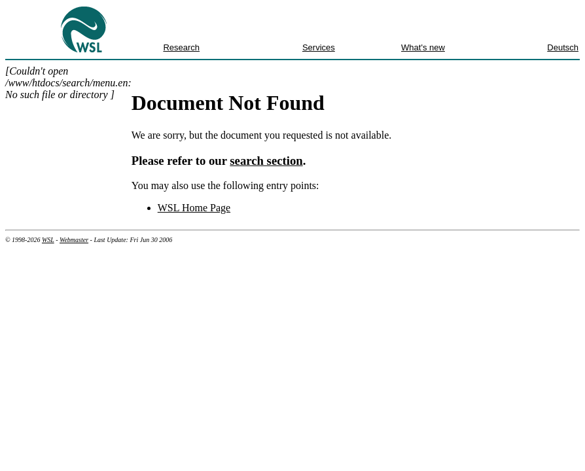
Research (181, 47)
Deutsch (562, 47)
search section (266, 160)
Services (318, 47)
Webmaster (74, 239)
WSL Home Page (194, 207)
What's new (423, 47)
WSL (48, 239)
